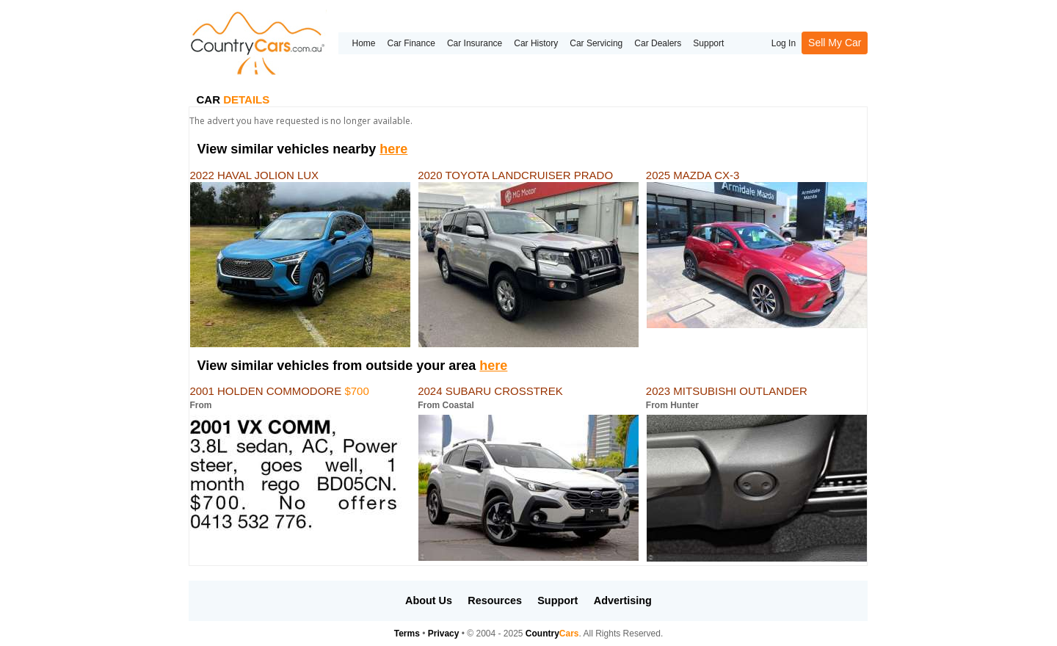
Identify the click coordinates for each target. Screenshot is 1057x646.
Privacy (444, 633)
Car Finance (411, 43)
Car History (536, 43)
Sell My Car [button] (834, 42)
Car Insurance (474, 43)
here (393, 149)
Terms (407, 633)
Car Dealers (657, 43)
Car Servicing (596, 43)
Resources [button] (495, 600)
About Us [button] (428, 600)
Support (708, 43)
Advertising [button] (623, 600)
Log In (783, 43)
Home (363, 43)
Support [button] (557, 600)
